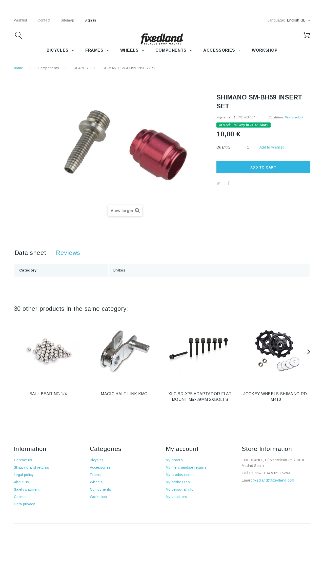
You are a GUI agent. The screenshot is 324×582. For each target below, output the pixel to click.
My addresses (178, 482)
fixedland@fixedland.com (273, 480)
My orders (174, 460)
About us (21, 482)
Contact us (23, 460)
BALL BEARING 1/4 (48, 394)
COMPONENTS (171, 50)
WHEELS (129, 50)
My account (182, 448)
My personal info (179, 489)
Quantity (223, 147)
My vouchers (176, 497)
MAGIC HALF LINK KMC (124, 394)
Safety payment (26, 489)
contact (43, 20)
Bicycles (97, 460)
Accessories (219, 50)
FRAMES (94, 50)
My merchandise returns (186, 467)
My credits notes (180, 475)
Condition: (276, 117)
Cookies (21, 497)
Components (48, 68)
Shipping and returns (31, 467)
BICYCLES (58, 50)
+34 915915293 (277, 473)
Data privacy (24, 504)
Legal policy (24, 475)
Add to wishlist (271, 147)
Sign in (90, 20)
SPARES (81, 68)
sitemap (67, 20)
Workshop (98, 497)
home (18, 68)
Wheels (96, 482)
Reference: (223, 117)
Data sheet (30, 252)
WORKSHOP (264, 50)
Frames (96, 475)
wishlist (20, 20)
